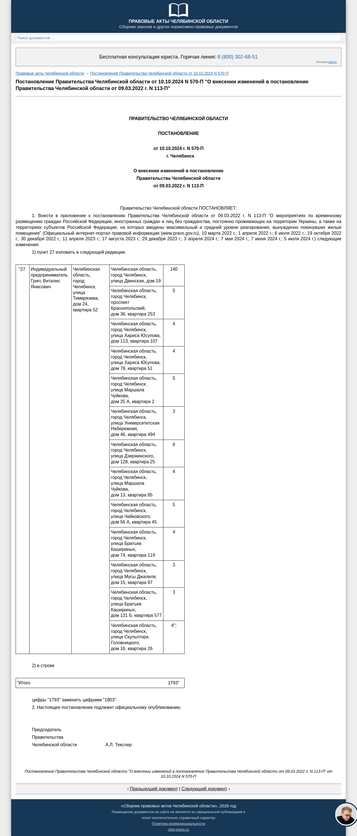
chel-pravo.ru (178, 829)
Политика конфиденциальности (178, 824)
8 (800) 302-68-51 (238, 57)
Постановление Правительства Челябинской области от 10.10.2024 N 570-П (159, 73)
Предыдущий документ (154, 788)
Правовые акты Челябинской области (50, 73)
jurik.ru (332, 62)
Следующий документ (204, 788)
